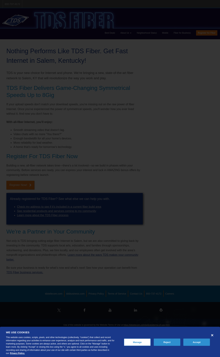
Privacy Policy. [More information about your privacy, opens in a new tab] (17, 353)
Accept (197, 342)
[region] (110, 342)
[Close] (212, 335)
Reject (167, 342)
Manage (137, 342)
